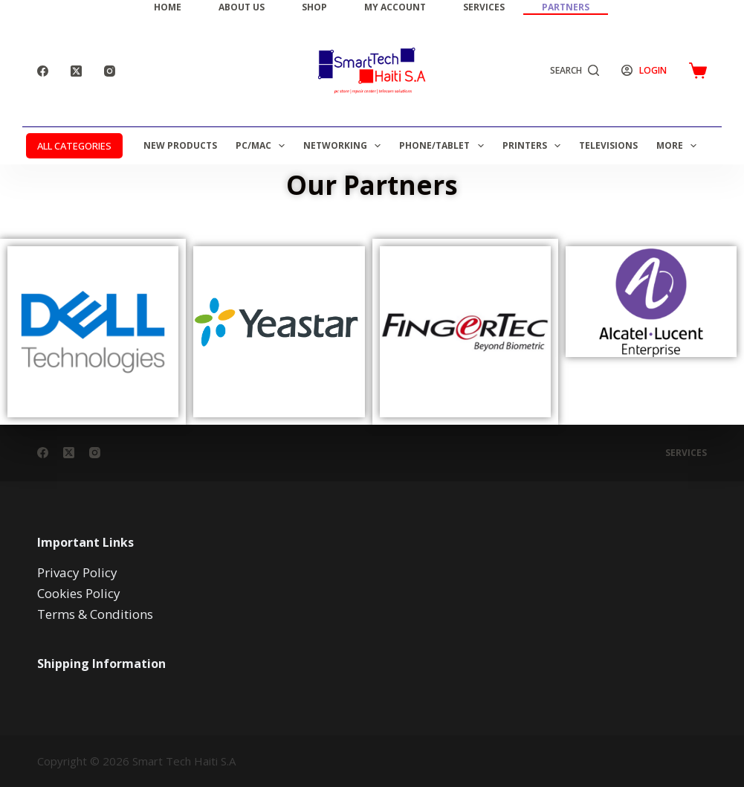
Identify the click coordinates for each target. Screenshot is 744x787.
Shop (314, 7)
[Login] (644, 70)
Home (167, 7)
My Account (395, 7)
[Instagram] (109, 71)
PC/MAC (263, 146)
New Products (180, 145)
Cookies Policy (78, 593)
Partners (565, 7)
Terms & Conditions (95, 614)
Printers (534, 146)
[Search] (575, 70)
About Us (242, 7)
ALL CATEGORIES (74, 145)
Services (484, 7)
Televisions (608, 145)
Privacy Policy (77, 572)
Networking (344, 146)
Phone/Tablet (444, 146)
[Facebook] (42, 71)
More (679, 146)
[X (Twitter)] (76, 71)
